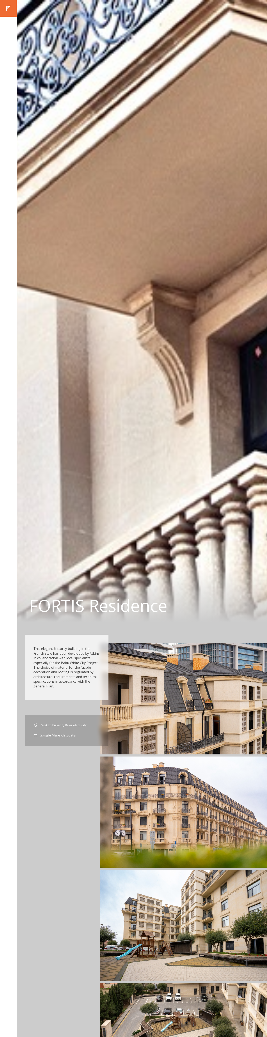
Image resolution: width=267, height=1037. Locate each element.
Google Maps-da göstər (55, 736)
